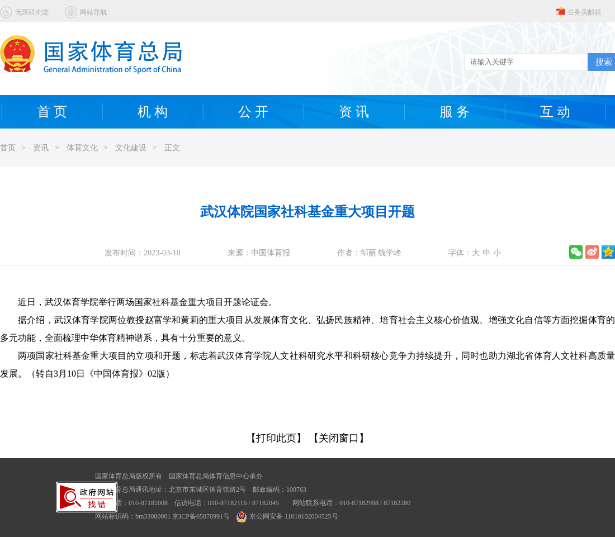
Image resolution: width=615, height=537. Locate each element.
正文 (172, 148)
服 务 (454, 111)
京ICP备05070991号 (201, 516)
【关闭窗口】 (339, 438)
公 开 (253, 111)
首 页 (52, 111)
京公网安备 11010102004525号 (287, 516)
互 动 (555, 111)
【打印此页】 (276, 438)
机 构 (153, 111)
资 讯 (354, 111)
